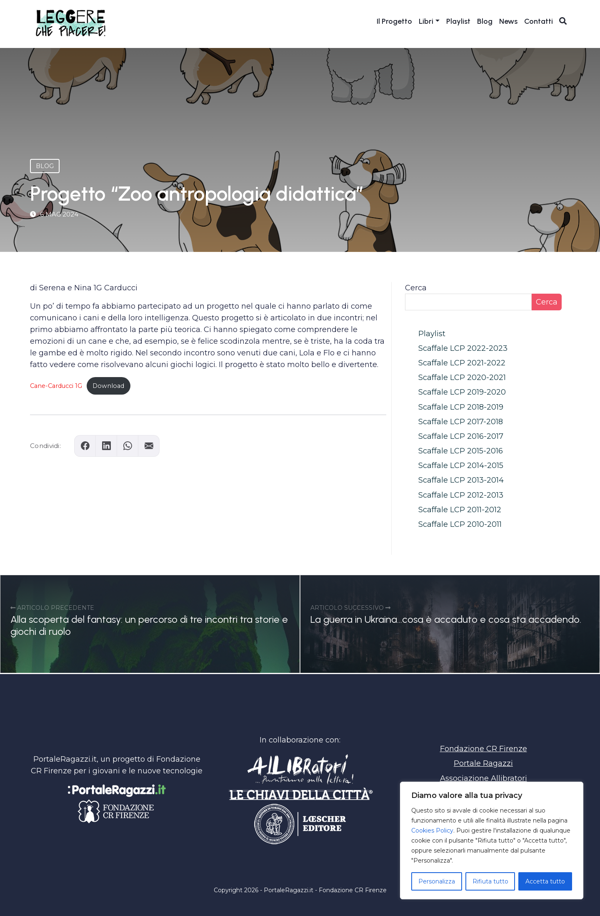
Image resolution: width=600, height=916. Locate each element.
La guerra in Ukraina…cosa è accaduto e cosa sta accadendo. (445, 619)
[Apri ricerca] (563, 21)
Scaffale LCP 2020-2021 (462, 377)
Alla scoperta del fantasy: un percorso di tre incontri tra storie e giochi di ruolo (149, 625)
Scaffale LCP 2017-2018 (460, 421)
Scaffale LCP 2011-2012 (459, 509)
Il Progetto (394, 21)
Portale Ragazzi (483, 763)
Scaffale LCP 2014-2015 (460, 465)
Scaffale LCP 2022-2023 (463, 348)
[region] (491, 840)
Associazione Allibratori (483, 778)
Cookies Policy (432, 830)
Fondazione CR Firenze (483, 748)
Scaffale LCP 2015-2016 (460, 450)
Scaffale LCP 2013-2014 (461, 480)
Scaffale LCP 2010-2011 (460, 524)
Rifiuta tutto (490, 881)
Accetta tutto (545, 881)
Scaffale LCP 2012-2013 (460, 495)
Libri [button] (426, 21)
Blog (484, 21)
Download (108, 386)
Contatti (538, 21)
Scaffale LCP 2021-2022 (461, 362)
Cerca (416, 287)
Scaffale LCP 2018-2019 (460, 407)
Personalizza (436, 881)
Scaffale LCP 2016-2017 (460, 436)
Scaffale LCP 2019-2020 (462, 392)
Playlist (458, 21)
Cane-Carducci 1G (56, 386)
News (508, 21)
